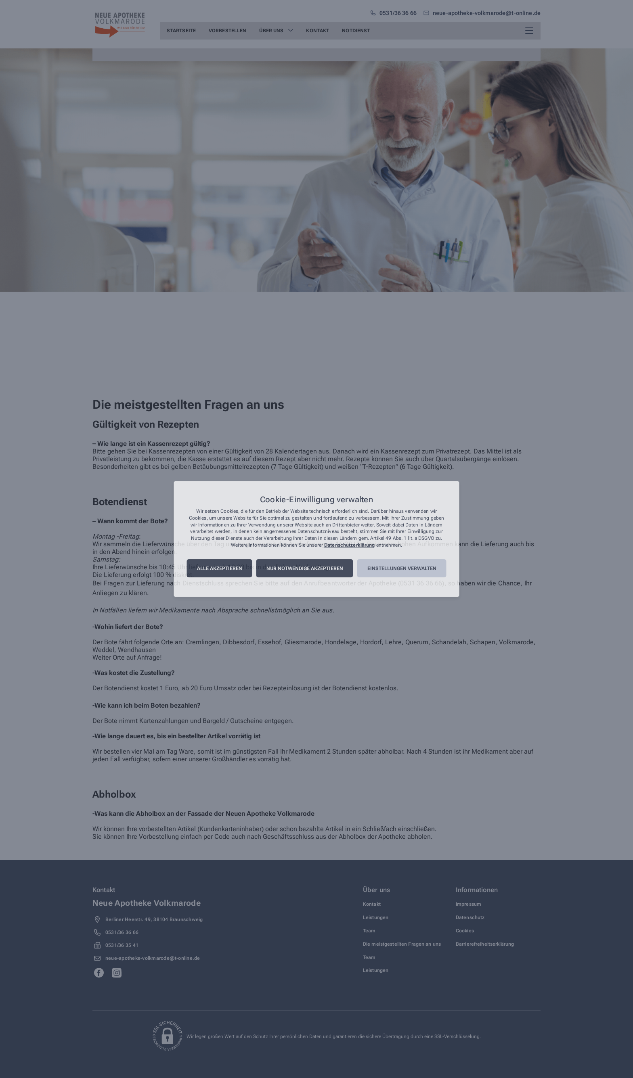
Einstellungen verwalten (401, 568)
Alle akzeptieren (219, 568)
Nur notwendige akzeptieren (304, 568)
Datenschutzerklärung (349, 545)
